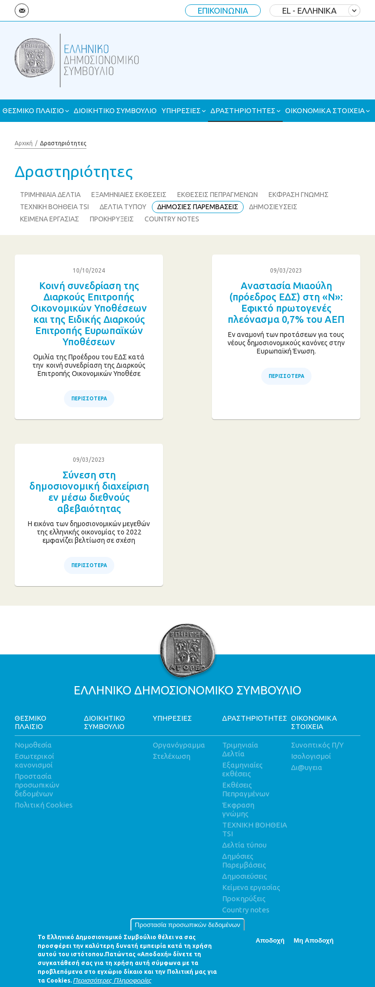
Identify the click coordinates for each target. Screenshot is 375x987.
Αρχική (24, 143)
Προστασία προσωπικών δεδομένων (187, 929)
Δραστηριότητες (63, 143)
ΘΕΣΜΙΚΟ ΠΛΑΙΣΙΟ (33, 110)
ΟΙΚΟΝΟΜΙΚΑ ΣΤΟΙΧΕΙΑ (325, 110)
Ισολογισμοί (311, 756)
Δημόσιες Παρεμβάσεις (244, 860)
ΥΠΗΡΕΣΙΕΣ (181, 110)
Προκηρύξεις (244, 898)
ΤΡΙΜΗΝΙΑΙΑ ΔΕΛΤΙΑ (50, 194)
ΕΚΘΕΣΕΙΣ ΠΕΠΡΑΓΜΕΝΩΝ (217, 194)
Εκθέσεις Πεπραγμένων (246, 789)
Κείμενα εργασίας (251, 887)
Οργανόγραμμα (179, 745)
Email (22, 10)
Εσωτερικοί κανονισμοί (34, 760)
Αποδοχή (269, 945)
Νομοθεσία (33, 745)
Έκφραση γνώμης (238, 809)
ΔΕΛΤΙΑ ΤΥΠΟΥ (123, 207)
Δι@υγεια (306, 767)
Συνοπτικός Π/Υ (317, 745)
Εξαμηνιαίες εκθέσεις (242, 769)
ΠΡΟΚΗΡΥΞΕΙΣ (112, 219)
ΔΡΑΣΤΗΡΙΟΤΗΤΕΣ (242, 110)
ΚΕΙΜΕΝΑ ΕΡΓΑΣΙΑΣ (49, 219)
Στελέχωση (171, 756)
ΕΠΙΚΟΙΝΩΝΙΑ (223, 10)
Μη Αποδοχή (314, 945)
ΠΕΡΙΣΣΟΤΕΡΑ (89, 398)
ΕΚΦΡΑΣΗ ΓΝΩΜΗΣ (299, 194)
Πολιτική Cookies (44, 805)
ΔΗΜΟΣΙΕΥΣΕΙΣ (273, 207)
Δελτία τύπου (244, 845)
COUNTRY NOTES (172, 219)
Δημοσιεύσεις (244, 876)
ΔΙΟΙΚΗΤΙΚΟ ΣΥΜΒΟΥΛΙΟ (115, 110)
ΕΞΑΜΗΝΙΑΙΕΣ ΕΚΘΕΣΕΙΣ (129, 194)
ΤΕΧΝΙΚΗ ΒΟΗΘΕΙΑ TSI (54, 207)
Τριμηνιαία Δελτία (240, 749)
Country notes (246, 910)
